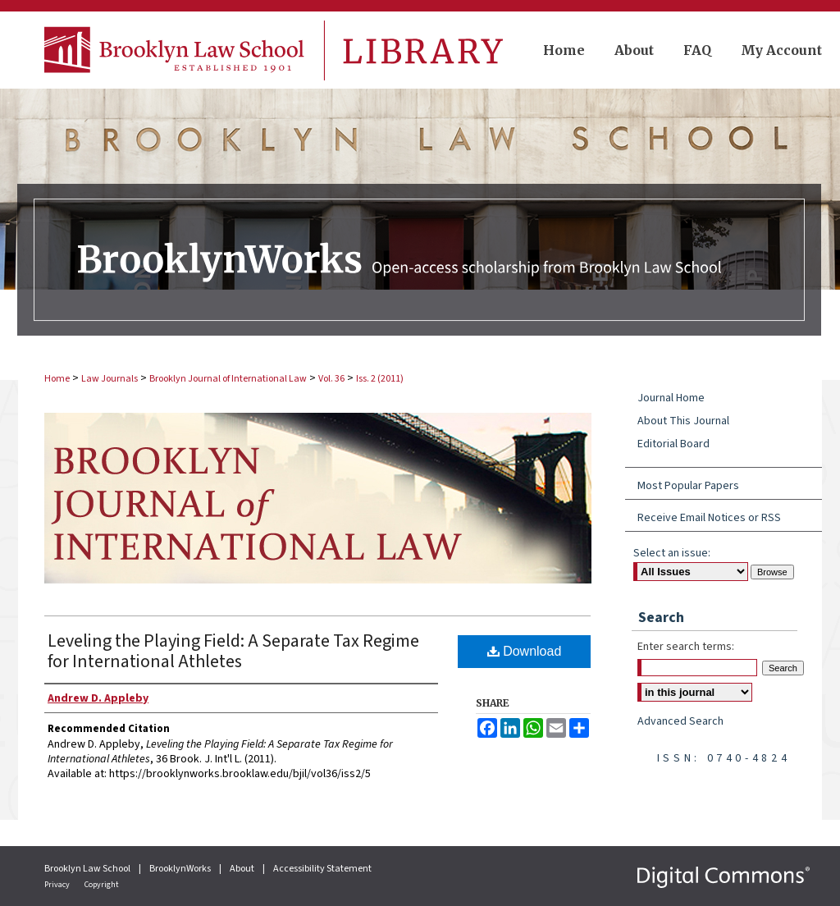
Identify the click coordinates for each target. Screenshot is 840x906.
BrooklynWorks (180, 869)
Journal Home (671, 398)
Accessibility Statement (322, 869)
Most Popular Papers (688, 486)
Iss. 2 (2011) (380, 379)
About (243, 869)
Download (524, 651)
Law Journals (109, 379)
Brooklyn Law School (88, 869)
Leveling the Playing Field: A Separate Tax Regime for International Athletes (233, 651)
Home (57, 379)
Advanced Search (680, 721)
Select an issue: (671, 553)
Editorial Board (673, 444)
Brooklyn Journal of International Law (228, 379)
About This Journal (683, 421)
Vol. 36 (331, 379)
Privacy (57, 884)
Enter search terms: (685, 646)
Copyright (101, 884)
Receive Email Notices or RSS (709, 518)
